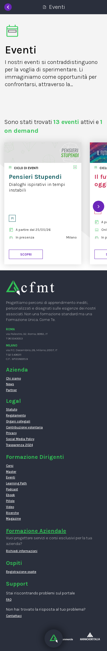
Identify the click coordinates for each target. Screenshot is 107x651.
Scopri (26, 254)
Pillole (10, 501)
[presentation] (98, 206)
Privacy (11, 433)
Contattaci (14, 616)
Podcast (12, 489)
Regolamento (16, 415)
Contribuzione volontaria (24, 427)
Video (10, 507)
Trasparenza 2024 (19, 445)
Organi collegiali (18, 421)
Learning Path (16, 483)
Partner (11, 390)
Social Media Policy (20, 439)
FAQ (9, 600)
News (10, 384)
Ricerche (12, 513)
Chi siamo (13, 378)
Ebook (10, 495)
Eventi (10, 477)
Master (11, 472)
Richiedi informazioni (21, 551)
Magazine (13, 519)
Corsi (9, 466)
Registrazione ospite (21, 572)
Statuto (11, 409)
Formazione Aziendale (36, 531)
